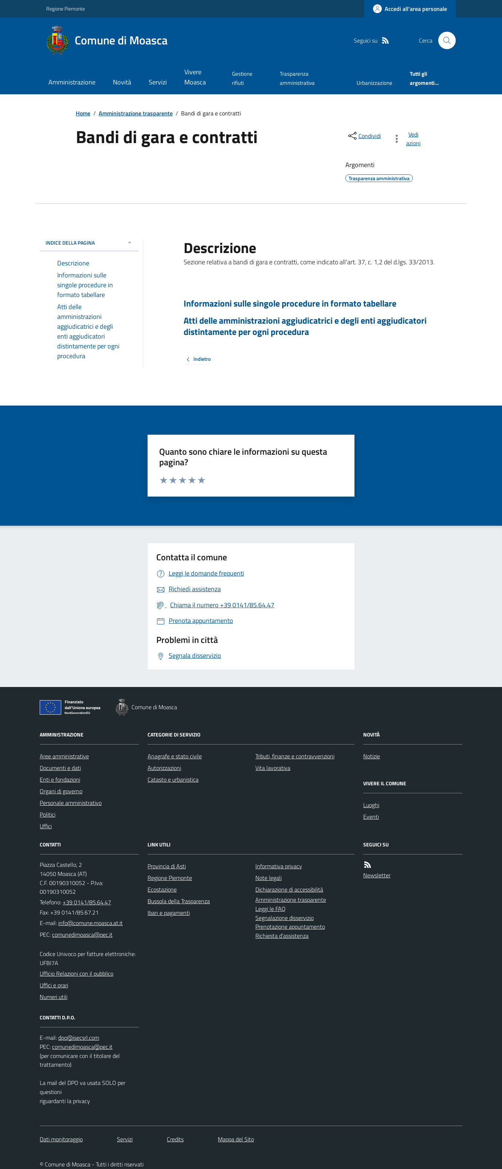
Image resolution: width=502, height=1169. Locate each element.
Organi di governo (61, 791)
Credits (175, 1139)
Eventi (371, 816)
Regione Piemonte (65, 8)
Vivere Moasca (195, 77)
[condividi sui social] (364, 136)
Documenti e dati (60, 767)
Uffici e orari (54, 985)
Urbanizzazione (374, 83)
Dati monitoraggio (61, 1139)
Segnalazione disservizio (284, 917)
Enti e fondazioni (60, 779)
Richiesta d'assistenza (282, 935)
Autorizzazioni (164, 767)
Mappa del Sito (236, 1139)
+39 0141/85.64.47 (87, 902)
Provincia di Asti (167, 866)
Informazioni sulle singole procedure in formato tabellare (290, 303)
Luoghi (371, 805)
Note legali (268, 877)
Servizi (158, 82)
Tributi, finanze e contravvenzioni (294, 756)
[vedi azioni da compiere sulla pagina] (408, 138)
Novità (122, 82)
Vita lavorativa (272, 767)
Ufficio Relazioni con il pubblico (76, 973)
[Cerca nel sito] (444, 40)
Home (83, 113)
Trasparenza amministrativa (297, 78)
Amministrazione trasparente (136, 113)
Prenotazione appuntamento (290, 926)
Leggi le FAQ (270, 908)
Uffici (46, 826)
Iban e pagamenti (169, 912)
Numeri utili (53, 996)
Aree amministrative (64, 756)
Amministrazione (71, 82)
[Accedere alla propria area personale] (410, 8)
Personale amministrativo (71, 802)
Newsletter (377, 875)
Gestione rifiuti (242, 78)
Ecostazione (162, 889)
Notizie (371, 756)
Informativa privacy (278, 866)
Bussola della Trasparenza (179, 901)
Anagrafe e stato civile (175, 756)
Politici (47, 814)
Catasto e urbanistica (173, 779)
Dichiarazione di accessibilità (289, 889)
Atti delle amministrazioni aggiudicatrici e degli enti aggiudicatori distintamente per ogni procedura (305, 326)
